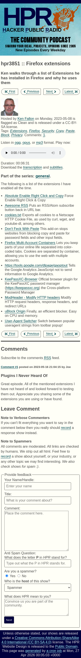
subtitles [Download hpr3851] (56, 167)
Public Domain (66, 646)
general (42, 176)
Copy (60, 131)
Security (48, 131)
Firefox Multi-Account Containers (30, 243)
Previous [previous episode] (31, 91)
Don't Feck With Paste (22, 229)
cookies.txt (13, 215)
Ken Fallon (25, 118)
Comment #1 (9, 367)
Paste (70, 131)
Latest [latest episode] (71, 91)
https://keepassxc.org (22, 288)
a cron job (54, 651)
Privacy (16, 135)
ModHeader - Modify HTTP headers (32, 297)
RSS (47, 358)
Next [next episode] (51, 91)
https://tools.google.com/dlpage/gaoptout (36, 265)
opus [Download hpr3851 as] (26, 142)
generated (33, 651)
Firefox (34, 131)
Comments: (33, 135)
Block (5, 135)
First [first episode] (10, 91)
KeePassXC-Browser (21, 279)
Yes (12, 576)
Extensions (18, 131)
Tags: (5, 131)
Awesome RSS (16, 205)
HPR (27, 16)
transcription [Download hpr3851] (32, 167)
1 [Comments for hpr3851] (44, 135)
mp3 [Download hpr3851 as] (39, 142)
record (66, 428)
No (24, 576)
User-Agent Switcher (21, 321)
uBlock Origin (15, 311)
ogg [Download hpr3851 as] (18, 142)
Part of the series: (17, 176)
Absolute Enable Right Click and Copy (34, 196)
